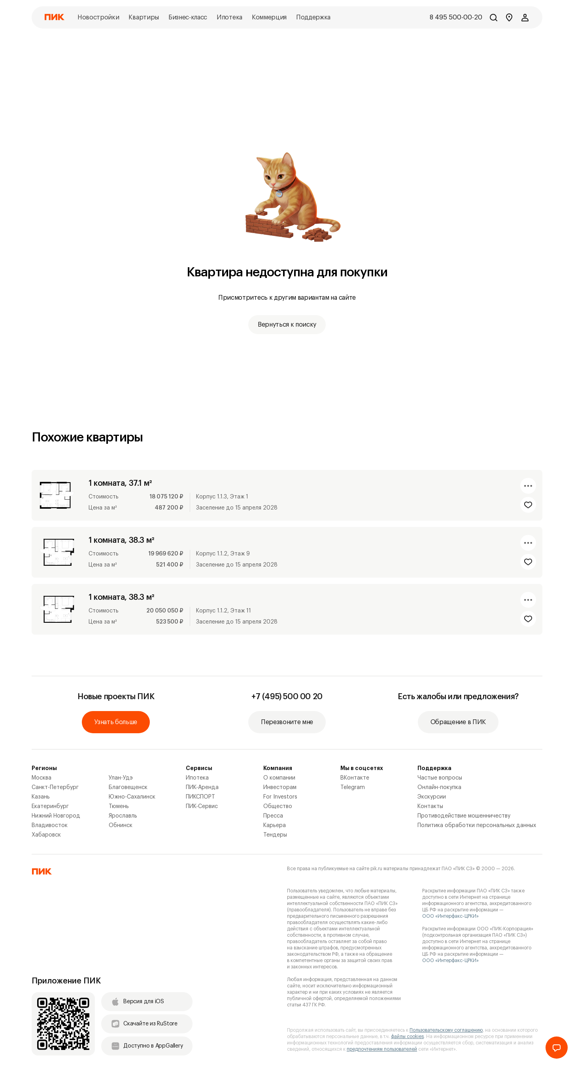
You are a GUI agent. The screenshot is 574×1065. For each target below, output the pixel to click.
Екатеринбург (50, 806)
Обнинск (120, 825)
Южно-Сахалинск (132, 797)
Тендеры (275, 835)
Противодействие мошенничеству (463, 816)
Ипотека (197, 778)
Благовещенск (128, 787)
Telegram (352, 787)
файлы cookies (407, 1036)
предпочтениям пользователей (382, 1049)
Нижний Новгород (56, 816)
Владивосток (50, 825)
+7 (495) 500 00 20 (287, 697)
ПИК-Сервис (202, 806)
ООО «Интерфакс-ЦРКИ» (450, 916)
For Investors (280, 797)
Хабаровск (46, 835)
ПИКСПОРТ (200, 797)
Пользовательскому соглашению (446, 1030)
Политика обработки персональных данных (476, 825)
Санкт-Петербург (55, 787)
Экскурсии (431, 797)
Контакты (430, 806)
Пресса (273, 816)
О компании (279, 778)
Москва (41, 778)
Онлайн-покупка (439, 787)
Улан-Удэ (121, 778)
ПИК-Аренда (202, 787)
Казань (41, 797)
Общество (277, 806)
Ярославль (123, 816)
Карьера (274, 825)
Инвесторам (279, 787)
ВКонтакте (354, 778)
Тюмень (119, 806)
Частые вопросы (439, 778)
